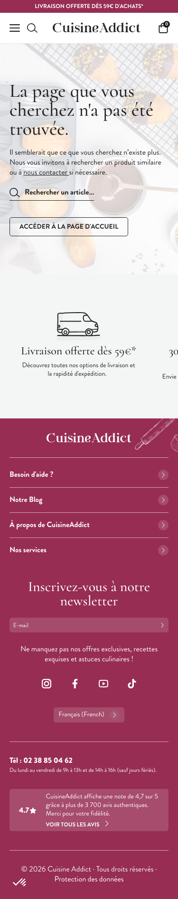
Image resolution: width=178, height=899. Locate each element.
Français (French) (88, 715)
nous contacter (46, 172)
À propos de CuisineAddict (89, 524)
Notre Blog (89, 499)
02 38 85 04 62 (47, 760)
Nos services (89, 550)
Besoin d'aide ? (89, 474)
